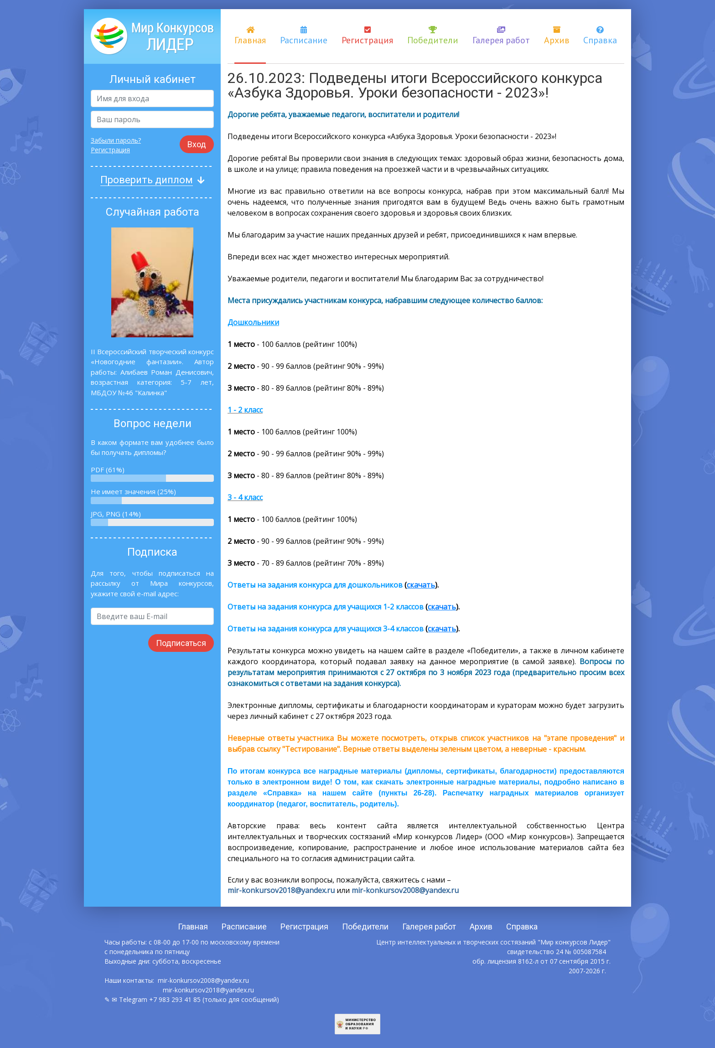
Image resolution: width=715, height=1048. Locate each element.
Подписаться (181, 643)
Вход (196, 144)
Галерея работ (501, 36)
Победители (432, 36)
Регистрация (367, 36)
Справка (600, 36)
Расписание (303, 36)
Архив (557, 36)
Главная (250, 36)
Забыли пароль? (116, 140)
